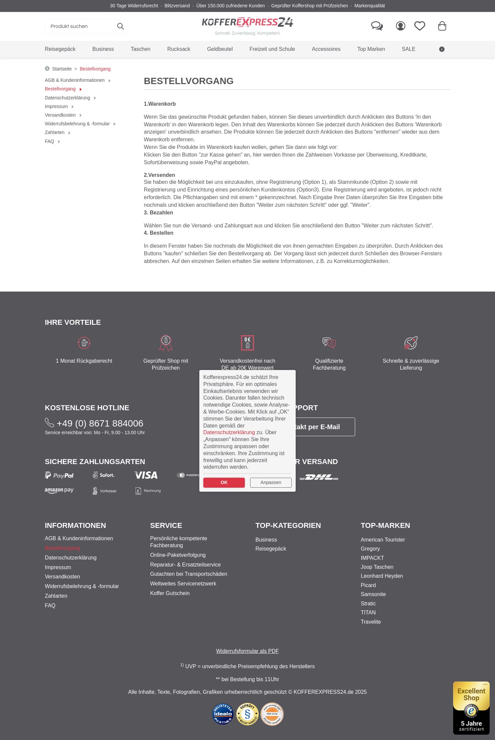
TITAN (368, 612)
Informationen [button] (75, 525)
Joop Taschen (377, 567)
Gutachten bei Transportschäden (188, 574)
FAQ (50, 141)
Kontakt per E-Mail (305, 427)
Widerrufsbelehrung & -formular (78, 123)
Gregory (370, 549)
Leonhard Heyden (382, 576)
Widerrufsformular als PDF (247, 651)
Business (266, 540)
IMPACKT (372, 558)
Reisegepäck (270, 549)
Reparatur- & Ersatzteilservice (185, 564)
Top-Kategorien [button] (288, 525)
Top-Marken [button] (385, 525)
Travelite (371, 622)
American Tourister (383, 540)
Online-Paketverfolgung (178, 555)
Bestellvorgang (61, 88)
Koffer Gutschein (170, 593)
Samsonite (373, 594)
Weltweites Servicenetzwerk (183, 583)
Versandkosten (61, 115)
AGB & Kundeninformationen (75, 80)
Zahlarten (55, 132)
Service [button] (166, 525)
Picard (368, 585)
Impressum (57, 106)
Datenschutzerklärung (68, 97)
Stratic (368, 603)
